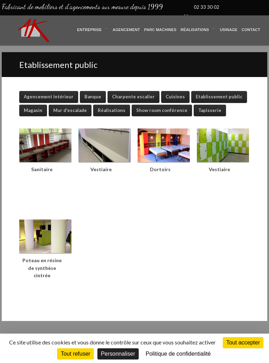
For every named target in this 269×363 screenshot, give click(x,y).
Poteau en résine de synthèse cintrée (42, 267)
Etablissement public (219, 96)
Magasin (33, 110)
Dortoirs (160, 169)
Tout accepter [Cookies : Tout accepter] (243, 342)
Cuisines (175, 96)
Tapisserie (209, 110)
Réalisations (111, 110)
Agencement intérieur (49, 96)
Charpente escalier (133, 96)
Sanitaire (42, 169)
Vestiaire (101, 169)
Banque (92, 96)
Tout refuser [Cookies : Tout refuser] (75, 354)
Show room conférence (161, 110)
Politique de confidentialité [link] (178, 354)
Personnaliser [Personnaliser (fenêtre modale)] (118, 354)
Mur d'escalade (70, 110)
